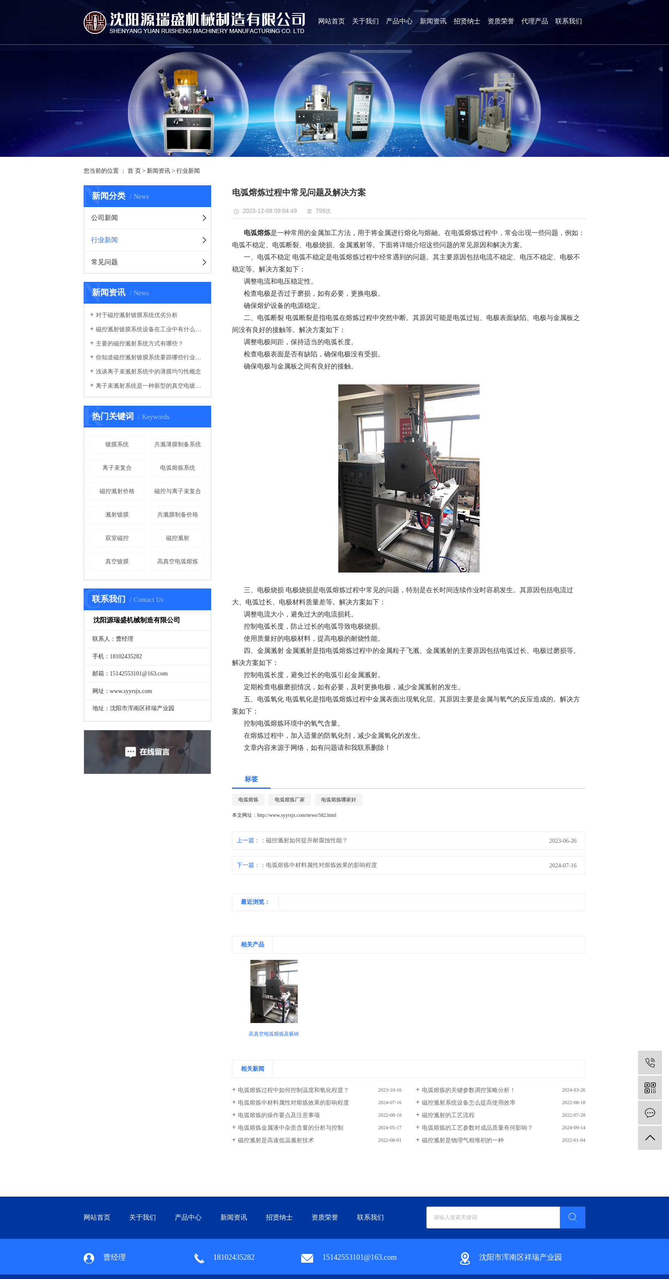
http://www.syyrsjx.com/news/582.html (297, 815)
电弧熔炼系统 (177, 468)
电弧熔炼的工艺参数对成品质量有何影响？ (477, 1128)
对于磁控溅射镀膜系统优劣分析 (137, 315)
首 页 (134, 171)
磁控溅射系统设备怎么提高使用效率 (469, 1103)
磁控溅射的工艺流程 (448, 1115)
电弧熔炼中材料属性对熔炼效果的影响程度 (321, 865)
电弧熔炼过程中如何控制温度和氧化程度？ (293, 1090)
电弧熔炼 (248, 800)
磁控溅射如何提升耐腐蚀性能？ (307, 840)
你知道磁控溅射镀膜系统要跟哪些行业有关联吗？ (150, 357)
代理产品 (534, 21)
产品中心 (399, 21)
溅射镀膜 (117, 515)
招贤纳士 (467, 21)
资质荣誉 (501, 21)
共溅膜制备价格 (177, 515)
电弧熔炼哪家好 (338, 800)
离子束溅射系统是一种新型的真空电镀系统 (150, 386)
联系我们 (568, 21)
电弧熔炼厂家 (290, 800)
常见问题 (104, 262)
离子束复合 (117, 468)
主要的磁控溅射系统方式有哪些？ (140, 343)
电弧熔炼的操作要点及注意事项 (279, 1115)
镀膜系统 (117, 444)
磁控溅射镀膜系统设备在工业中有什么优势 (150, 329)
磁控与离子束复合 (177, 491)
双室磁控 (117, 538)
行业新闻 (188, 171)
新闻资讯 (433, 21)
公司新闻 (104, 217)
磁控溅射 (177, 538)
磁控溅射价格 (117, 491)
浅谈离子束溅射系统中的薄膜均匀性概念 (148, 371)
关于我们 (365, 21)
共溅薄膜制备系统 (177, 444)
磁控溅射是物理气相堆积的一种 (463, 1140)
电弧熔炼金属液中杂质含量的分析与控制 (290, 1128)
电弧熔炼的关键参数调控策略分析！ (469, 1090)
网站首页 (331, 21)
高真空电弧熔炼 (177, 561)
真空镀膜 (117, 561)
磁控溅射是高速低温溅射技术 (276, 1140)
